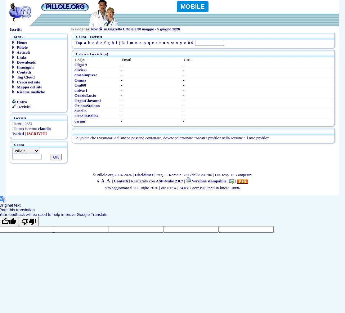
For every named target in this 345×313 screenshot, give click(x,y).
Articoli (21, 52)
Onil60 (80, 85)
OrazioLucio (85, 95)
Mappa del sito (27, 87)
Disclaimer (144, 174)
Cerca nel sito (26, 82)
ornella (80, 111)
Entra (19, 102)
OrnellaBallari (87, 116)
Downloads (24, 62)
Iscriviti (21, 107)
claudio (44, 128)
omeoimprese (85, 75)
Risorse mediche (28, 92)
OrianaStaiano (87, 105)
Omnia (80, 80)
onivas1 (80, 90)
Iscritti (18, 133)
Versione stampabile (206, 181)
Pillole (20, 47)
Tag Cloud (23, 77)
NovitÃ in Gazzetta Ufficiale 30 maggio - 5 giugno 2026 (125, 29)
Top (78, 42)
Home (19, 42)
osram (79, 121)
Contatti (21, 72)
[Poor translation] (29, 221)
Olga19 (80, 64)
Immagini (23, 67)
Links (19, 57)
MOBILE (193, 6)
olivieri (80, 70)
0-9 (190, 42)
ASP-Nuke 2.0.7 (169, 181)
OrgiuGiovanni (87, 100)
